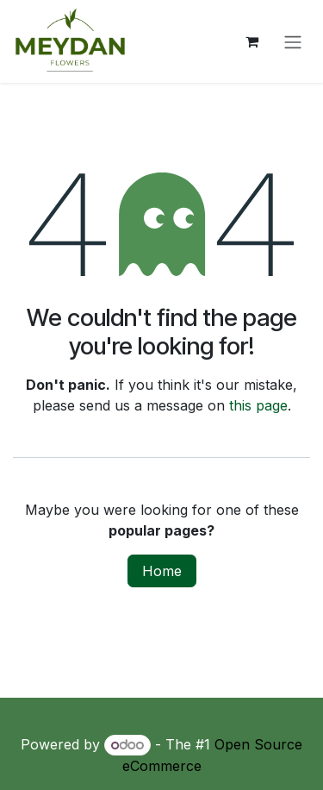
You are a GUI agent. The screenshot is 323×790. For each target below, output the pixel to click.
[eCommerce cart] (251, 41)
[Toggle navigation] (293, 41)
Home (162, 571)
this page (258, 405)
